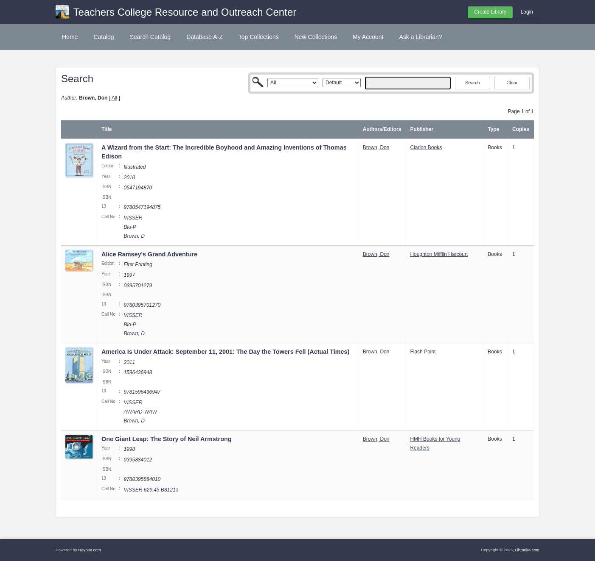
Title (106, 129)
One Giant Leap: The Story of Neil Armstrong (166, 439)
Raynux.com (89, 549)
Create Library (490, 12)
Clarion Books (426, 147)
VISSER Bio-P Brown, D (133, 324)
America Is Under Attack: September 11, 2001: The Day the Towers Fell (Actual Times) (225, 351)
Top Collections (259, 36)
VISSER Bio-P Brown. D (133, 227)
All (114, 98)
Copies (520, 129)
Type (493, 129)
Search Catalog (150, 36)
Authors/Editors (382, 129)
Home (70, 36)
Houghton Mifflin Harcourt (439, 254)
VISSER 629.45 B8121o (150, 490)
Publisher (421, 129)
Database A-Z (204, 36)
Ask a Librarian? (420, 36)
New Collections (316, 36)
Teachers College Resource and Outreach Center (185, 12)
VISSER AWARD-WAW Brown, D (140, 412)
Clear (511, 82)
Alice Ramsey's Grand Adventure (149, 254)
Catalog (103, 36)
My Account (368, 36)
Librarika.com (527, 549)
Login (527, 12)
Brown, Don (376, 147)
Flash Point (422, 352)
